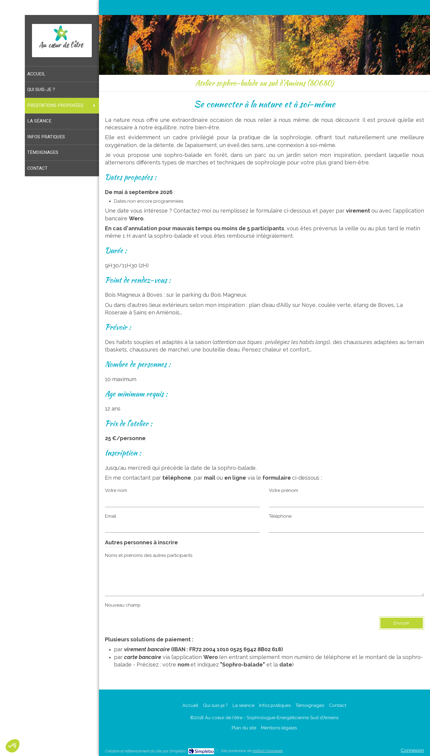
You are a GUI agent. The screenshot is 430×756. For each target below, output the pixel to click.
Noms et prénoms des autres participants (148, 555)
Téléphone (280, 516)
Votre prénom (283, 490)
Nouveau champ (123, 605)
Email (110, 516)
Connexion (412, 750)
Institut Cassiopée (267, 751)
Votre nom (116, 490)
